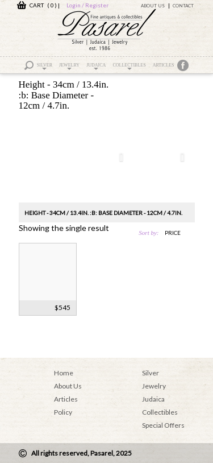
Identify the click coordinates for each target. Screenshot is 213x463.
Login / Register (87, 5)
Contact (183, 6)
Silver (44, 66)
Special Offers (163, 425)
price (173, 232)
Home (63, 373)
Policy (63, 412)
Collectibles (128, 66)
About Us (153, 6)
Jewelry (69, 66)
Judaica (96, 66)
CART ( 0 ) (37, 5)
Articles (163, 65)
